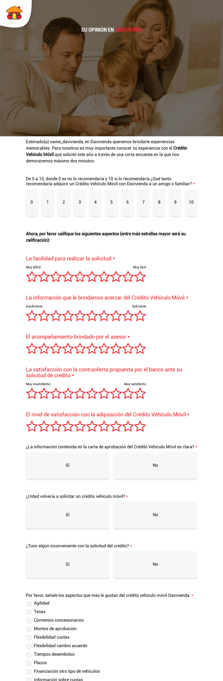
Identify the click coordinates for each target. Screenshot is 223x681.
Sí (67, 465)
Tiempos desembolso (54, 654)
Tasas (39, 611)
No (155, 465)
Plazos (40, 662)
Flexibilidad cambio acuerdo (60, 645)
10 (191, 202)
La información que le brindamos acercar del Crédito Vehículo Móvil (107, 297)
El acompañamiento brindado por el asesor (78, 337)
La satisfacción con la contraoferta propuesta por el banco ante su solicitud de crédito (104, 372)
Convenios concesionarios (59, 620)
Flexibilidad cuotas (51, 637)
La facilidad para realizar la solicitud (70, 258)
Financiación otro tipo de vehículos (67, 671)
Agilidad (41, 603)
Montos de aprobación (55, 628)
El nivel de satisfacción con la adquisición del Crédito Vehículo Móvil (108, 414)
